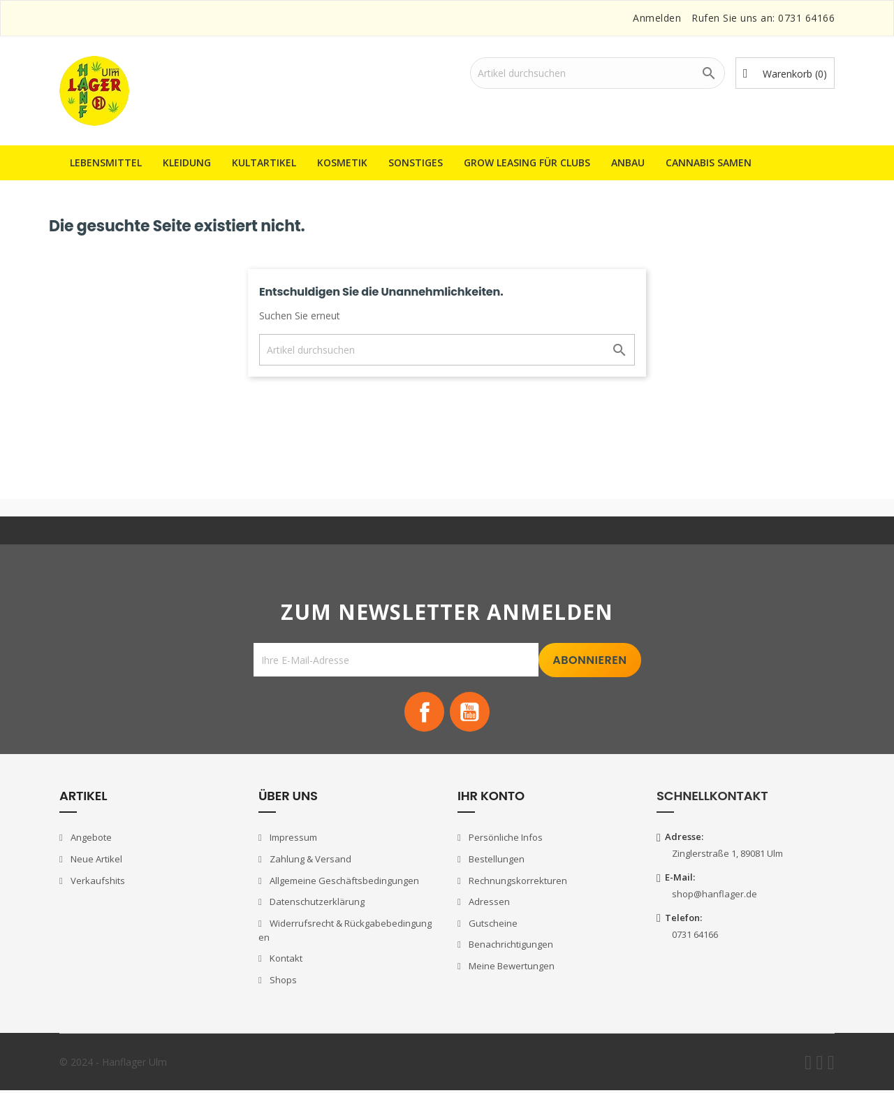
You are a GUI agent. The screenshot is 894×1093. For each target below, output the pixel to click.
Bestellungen (496, 861)
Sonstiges (415, 162)
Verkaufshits (96, 882)
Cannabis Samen (709, 162)
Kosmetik (342, 162)
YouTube (471, 713)
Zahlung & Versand (309, 861)
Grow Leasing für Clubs (527, 162)
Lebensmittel (106, 162)
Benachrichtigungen (510, 946)
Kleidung (187, 162)
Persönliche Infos (505, 840)
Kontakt (285, 960)
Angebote (90, 840)
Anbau (628, 162)
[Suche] (597, 73)
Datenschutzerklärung (316, 903)
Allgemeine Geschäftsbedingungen (343, 882)
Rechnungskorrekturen (517, 882)
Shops (282, 982)
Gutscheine (492, 925)
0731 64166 (806, 17)
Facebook (423, 713)
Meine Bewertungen (511, 968)
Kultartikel (264, 162)
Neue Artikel (95, 861)
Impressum (292, 840)
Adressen (488, 903)
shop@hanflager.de (714, 896)
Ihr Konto (491, 797)
